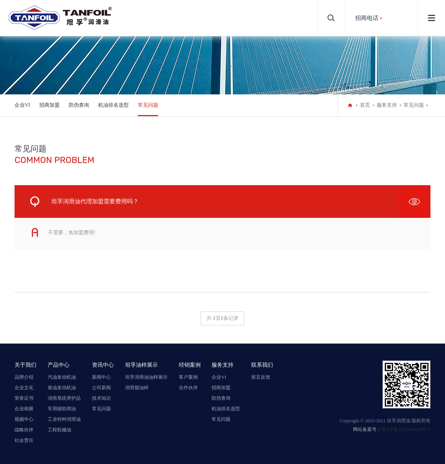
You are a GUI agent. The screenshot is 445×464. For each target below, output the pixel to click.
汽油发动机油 (62, 377)
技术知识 (101, 398)
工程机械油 (59, 429)
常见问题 (148, 105)
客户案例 (188, 377)
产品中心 (58, 365)
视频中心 (24, 419)
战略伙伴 (24, 429)
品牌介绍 (24, 377)
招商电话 (366, 18)
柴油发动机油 (62, 387)
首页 (365, 105)
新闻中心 (101, 377)
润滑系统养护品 (64, 398)
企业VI (22, 105)
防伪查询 (79, 105)
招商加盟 (49, 105)
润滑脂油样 (137, 387)
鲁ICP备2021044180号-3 (405, 429)
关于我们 (25, 365)
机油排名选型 (113, 105)
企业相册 (24, 408)
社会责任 (24, 440)
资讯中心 (103, 365)
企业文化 (24, 387)
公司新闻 (101, 387)
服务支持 (387, 105)
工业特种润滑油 (64, 419)
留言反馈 (260, 377)
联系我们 (262, 365)
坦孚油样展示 (141, 365)
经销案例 (190, 365)
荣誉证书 (24, 398)
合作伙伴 (188, 387)
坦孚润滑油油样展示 (146, 377)
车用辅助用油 (62, 408)
